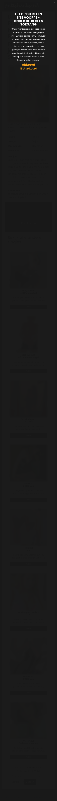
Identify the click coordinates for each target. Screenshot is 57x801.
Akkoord (28, 64)
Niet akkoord (28, 68)
